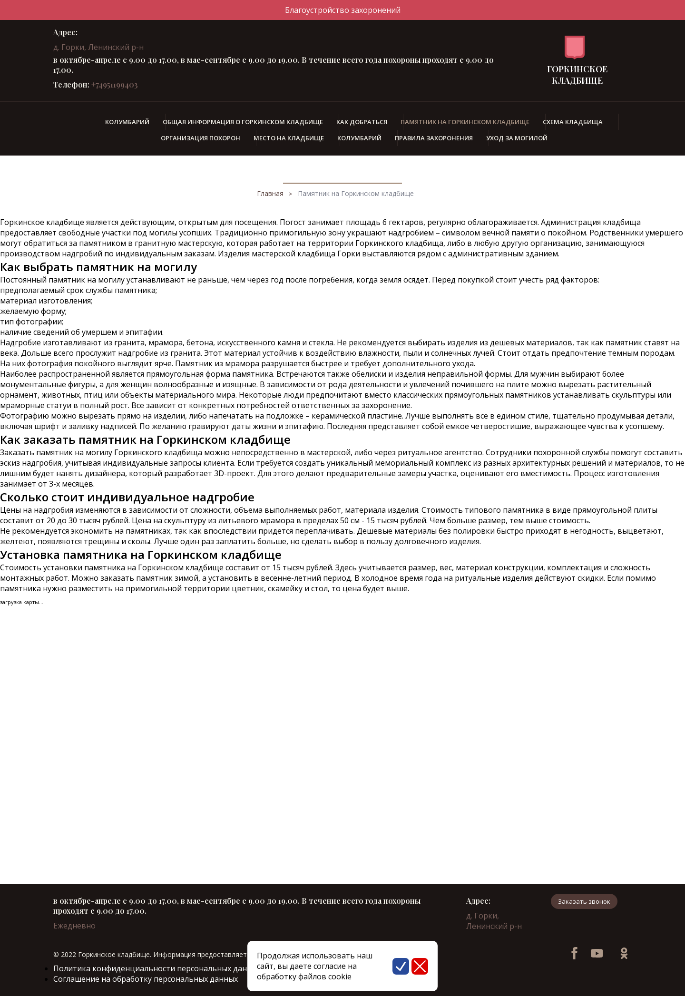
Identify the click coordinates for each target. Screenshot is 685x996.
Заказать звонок (584, 901)
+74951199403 (114, 84)
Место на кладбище (289, 138)
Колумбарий (127, 121)
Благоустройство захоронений (343, 10)
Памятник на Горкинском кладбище (356, 193)
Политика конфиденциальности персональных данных (157, 968)
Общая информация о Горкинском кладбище (243, 121)
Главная (270, 193)
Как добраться (361, 121)
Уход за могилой (517, 138)
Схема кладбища (573, 121)
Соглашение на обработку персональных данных (145, 979)
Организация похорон (200, 138)
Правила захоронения (434, 138)
